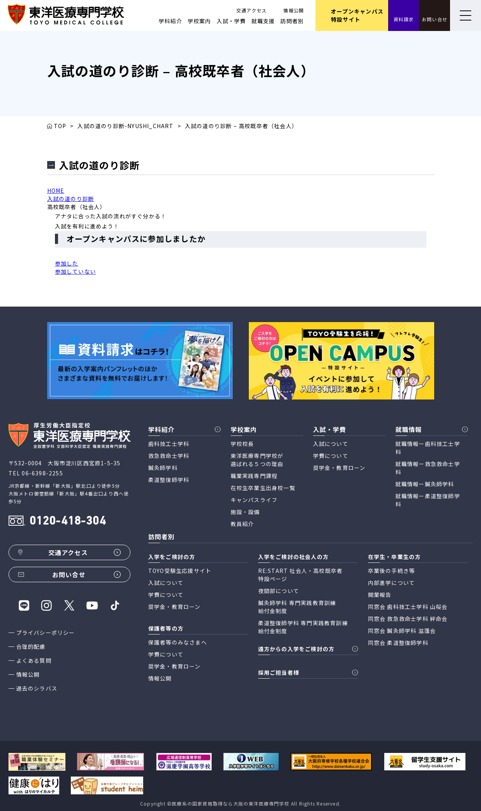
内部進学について (391, 582)
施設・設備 (245, 512)
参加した (67, 263)
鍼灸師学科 (163, 468)
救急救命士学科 (168, 456)
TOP (60, 126)
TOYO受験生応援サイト (179, 570)
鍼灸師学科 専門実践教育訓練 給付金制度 (297, 607)
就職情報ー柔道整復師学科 (427, 500)
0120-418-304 (67, 522)
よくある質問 (33, 660)
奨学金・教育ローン (339, 468)
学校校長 (242, 444)
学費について (330, 456)
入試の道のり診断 (70, 198)
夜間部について (278, 591)
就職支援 (263, 21)
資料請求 (404, 19)
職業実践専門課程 (254, 476)
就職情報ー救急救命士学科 (427, 468)
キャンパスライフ (254, 500)
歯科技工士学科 (168, 444)
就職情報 (408, 429)
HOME (56, 190)
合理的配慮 (31, 646)
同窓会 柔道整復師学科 (398, 642)
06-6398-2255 (42, 473)
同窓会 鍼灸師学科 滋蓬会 (402, 630)
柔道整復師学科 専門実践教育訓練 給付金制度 (303, 627)
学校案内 (199, 21)
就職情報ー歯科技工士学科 (427, 448)
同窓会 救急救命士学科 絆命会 (408, 618)
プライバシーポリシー (45, 632)
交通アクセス (251, 10)
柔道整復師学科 (168, 480)
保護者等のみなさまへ (177, 642)
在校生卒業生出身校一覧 (263, 488)
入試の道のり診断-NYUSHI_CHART (125, 126)
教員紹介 (242, 524)
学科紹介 (170, 21)
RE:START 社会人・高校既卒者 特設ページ (300, 575)
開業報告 (380, 594)
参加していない (75, 271)
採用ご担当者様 (278, 672)
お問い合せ (434, 19)
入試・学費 (231, 21)
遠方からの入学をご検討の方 (296, 649)
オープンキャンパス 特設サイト (357, 15)
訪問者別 (292, 21)
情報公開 (293, 10)
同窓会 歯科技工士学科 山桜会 (408, 606)
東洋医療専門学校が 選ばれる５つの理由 (257, 460)
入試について (330, 444)
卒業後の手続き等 (391, 570)
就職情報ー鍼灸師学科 (424, 484)
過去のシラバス (36, 688)
